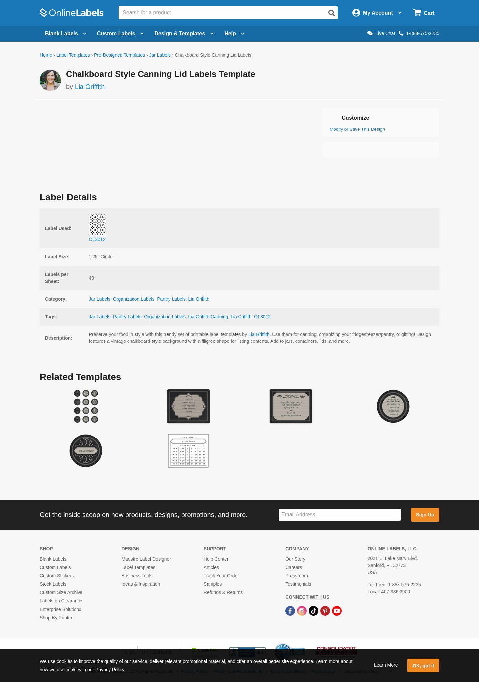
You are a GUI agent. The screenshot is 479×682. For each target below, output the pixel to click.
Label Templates (73, 55)
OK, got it (423, 665)
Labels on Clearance (61, 600)
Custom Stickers (57, 575)
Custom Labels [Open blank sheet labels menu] (120, 33)
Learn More (386, 665)
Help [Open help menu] (234, 33)
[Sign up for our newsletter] (340, 515)
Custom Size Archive (61, 592)
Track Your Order (221, 575)
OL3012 (262, 316)
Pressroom (296, 575)
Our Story (295, 559)
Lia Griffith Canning (208, 316)
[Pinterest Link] (325, 610)
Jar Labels (160, 55)
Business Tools (136, 575)
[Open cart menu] (423, 13)
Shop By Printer (56, 617)
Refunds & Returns (223, 592)
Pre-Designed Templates (119, 55)
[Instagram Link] (302, 610)
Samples (213, 584)
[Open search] (332, 13)
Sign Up (425, 514)
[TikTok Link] (314, 610)
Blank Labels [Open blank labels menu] (65, 33)
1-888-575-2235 (419, 33)
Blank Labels (53, 559)
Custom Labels (55, 567)
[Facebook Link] (290, 610)
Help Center (216, 559)
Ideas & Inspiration (140, 584)
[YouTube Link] (337, 610)
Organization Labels (134, 299)
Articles (211, 567)
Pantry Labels (171, 299)
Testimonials (298, 584)
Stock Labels (53, 584)
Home (46, 55)
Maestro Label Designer (146, 559)
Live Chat (381, 33)
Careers (293, 567)
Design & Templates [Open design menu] (184, 33)
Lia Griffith (90, 86)
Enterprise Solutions (60, 609)
